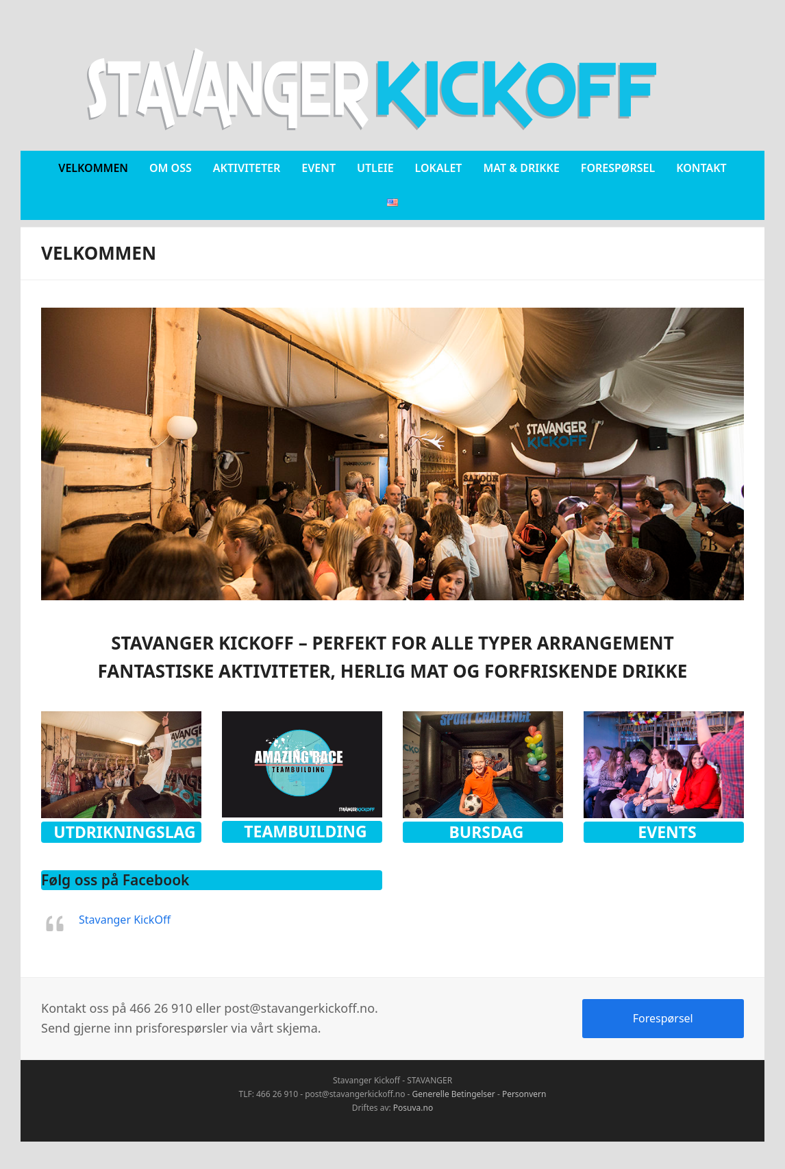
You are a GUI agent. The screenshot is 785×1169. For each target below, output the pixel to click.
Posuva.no (413, 1107)
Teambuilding (305, 831)
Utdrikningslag (124, 832)
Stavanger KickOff (125, 919)
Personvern (524, 1094)
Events (667, 832)
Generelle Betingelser (453, 1094)
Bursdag (486, 832)
